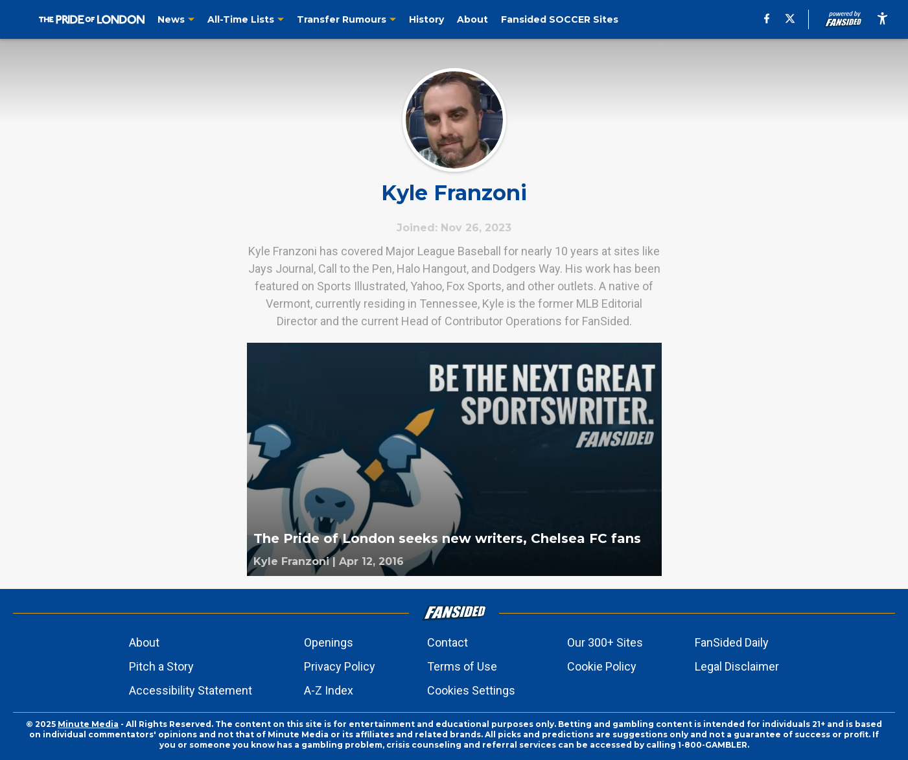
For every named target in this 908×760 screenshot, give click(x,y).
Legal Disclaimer (737, 666)
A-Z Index (328, 690)
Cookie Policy (601, 666)
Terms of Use (462, 666)
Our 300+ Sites (605, 642)
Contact (447, 642)
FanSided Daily (732, 642)
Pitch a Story (161, 666)
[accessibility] (882, 19)
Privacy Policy (339, 666)
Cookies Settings (471, 690)
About (144, 642)
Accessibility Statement (190, 690)
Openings (328, 642)
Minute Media (88, 724)
